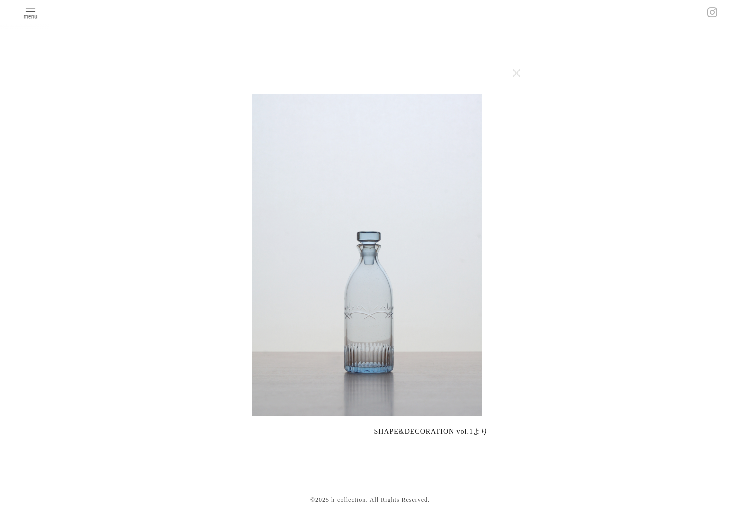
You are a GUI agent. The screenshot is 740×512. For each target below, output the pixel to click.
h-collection (348, 499)
